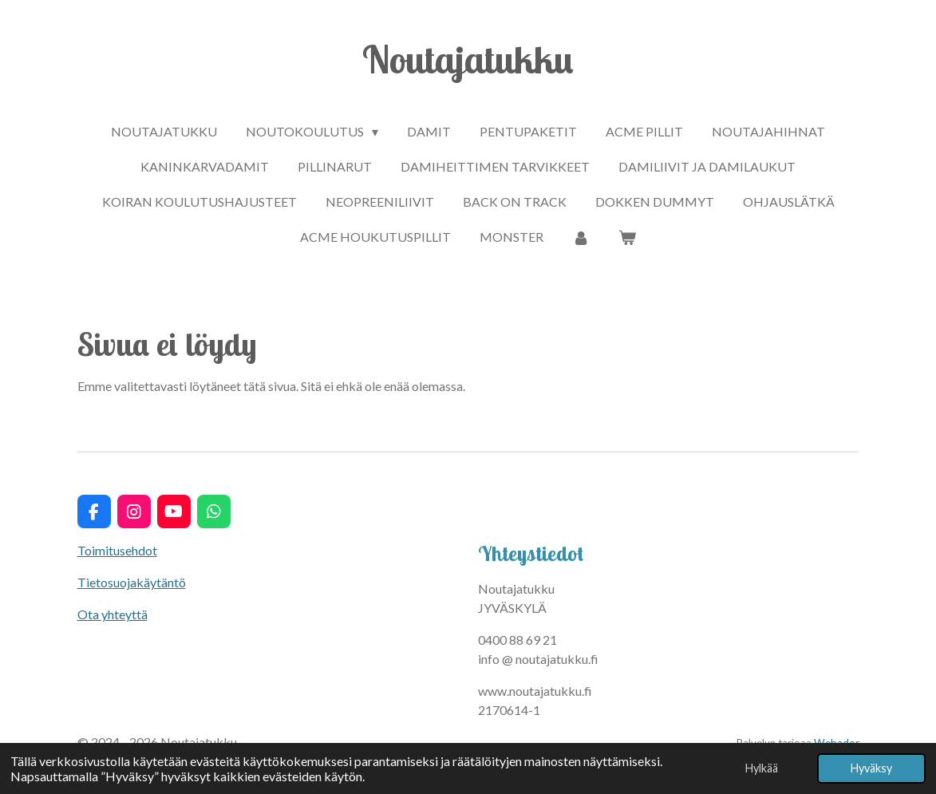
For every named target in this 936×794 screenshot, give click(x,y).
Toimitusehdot (117, 550)
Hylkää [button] (761, 768)
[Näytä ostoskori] (627, 237)
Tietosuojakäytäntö (131, 582)
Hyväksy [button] (871, 768)
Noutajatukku (468, 59)
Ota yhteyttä (112, 614)
